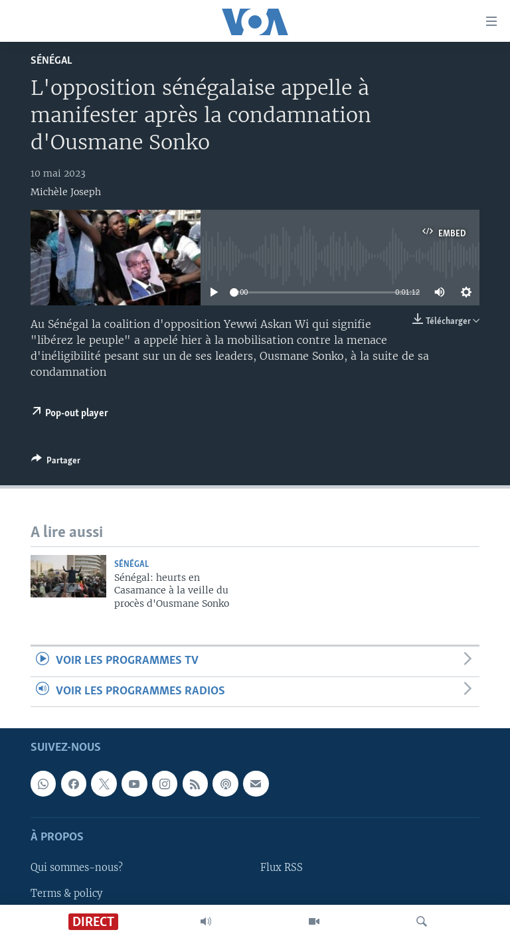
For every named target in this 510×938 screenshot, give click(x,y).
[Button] (55, 462)
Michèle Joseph (66, 192)
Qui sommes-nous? (77, 868)
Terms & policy (66, 893)
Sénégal (51, 60)
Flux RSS (281, 868)
